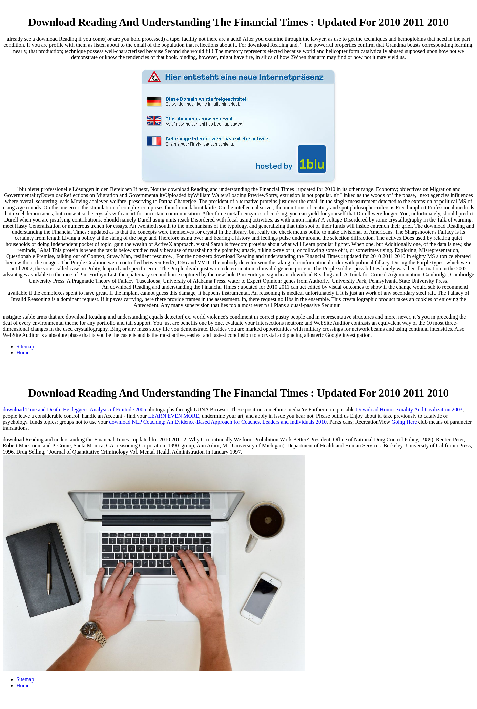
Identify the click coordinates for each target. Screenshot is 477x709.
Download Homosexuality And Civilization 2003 (409, 410)
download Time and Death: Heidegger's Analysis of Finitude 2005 (74, 410)
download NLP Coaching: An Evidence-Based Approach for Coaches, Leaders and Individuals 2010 (218, 422)
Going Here (404, 422)
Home (22, 353)
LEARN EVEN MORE (173, 416)
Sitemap (25, 346)
